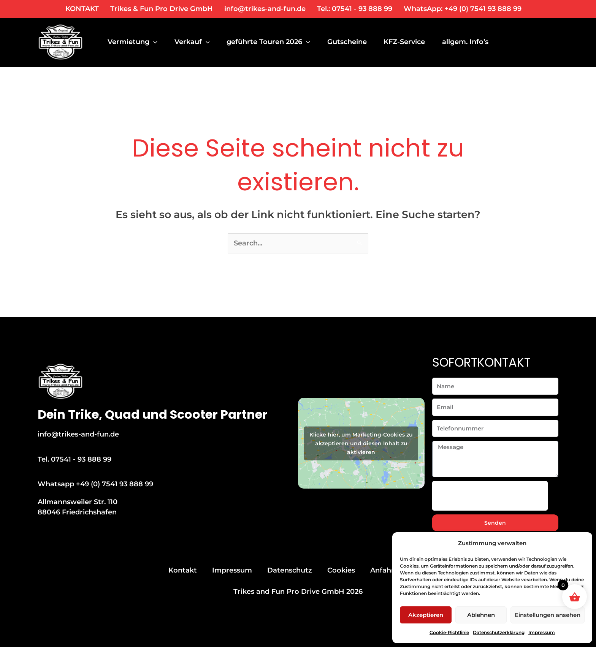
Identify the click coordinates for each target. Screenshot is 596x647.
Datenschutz (289, 570)
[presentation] (490, 496)
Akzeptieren (425, 615)
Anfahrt (383, 570)
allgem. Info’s (471, 42)
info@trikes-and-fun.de (265, 9)
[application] (153, 41)
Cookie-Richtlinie (449, 632)
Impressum (541, 632)
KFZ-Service (409, 42)
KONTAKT (82, 9)
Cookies (341, 570)
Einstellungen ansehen (547, 615)
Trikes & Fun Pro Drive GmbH (161, 9)
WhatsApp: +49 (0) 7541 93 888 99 (463, 9)
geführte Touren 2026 (271, 42)
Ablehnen (481, 615)
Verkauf (193, 42)
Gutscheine (350, 42)
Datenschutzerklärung (499, 632)
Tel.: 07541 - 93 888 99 (354, 9)
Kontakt (182, 570)
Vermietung (132, 42)
